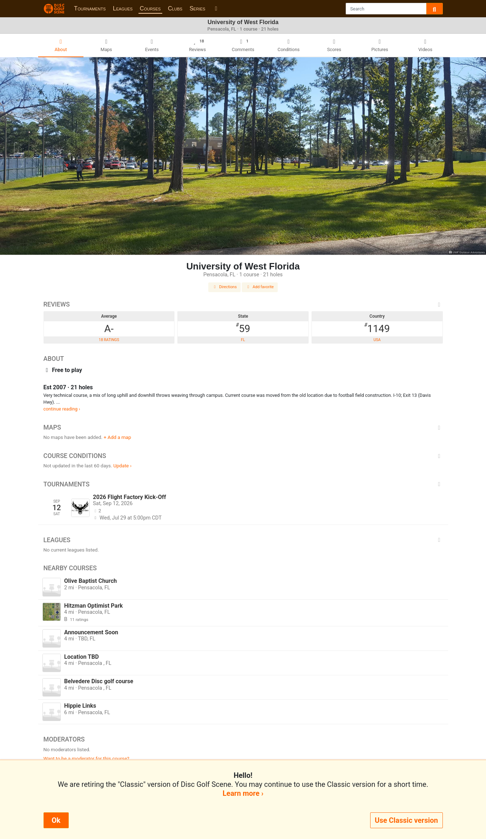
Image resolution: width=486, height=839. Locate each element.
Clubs (175, 8)
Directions (224, 287)
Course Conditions (243, 455)
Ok (56, 820)
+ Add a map (117, 437)
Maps (243, 427)
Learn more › (243, 793)
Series (197, 8)
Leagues (123, 8)
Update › (122, 465)
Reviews (243, 304)
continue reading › (62, 409)
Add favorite (260, 287)
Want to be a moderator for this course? (87, 758)
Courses (150, 8)
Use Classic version (406, 820)
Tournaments (90, 8)
